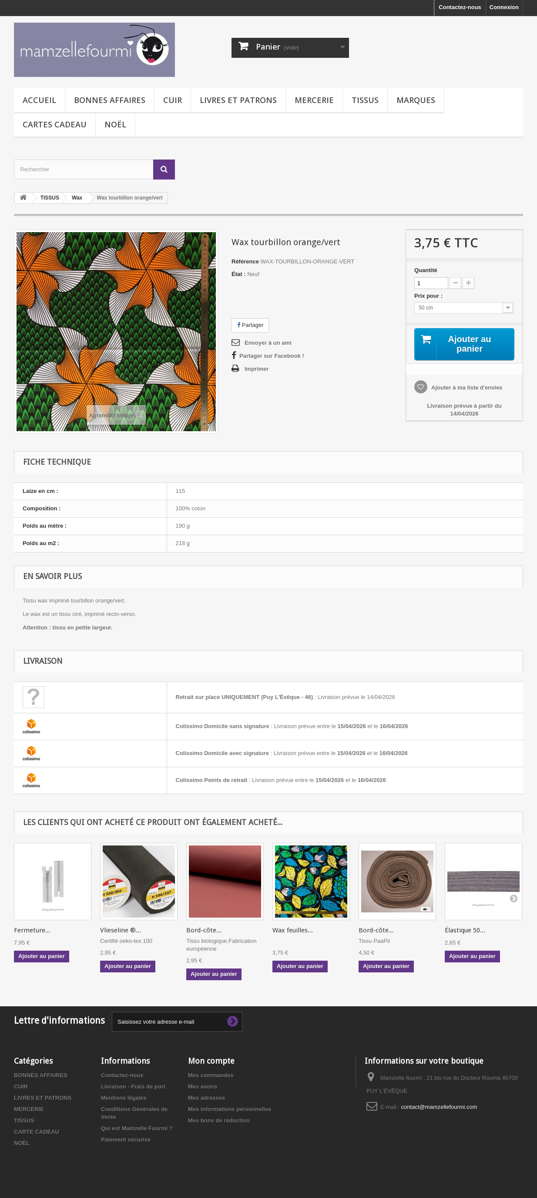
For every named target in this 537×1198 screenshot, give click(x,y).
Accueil (39, 100)
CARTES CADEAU (55, 124)
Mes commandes (211, 1075)
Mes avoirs (202, 1086)
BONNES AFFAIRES (109, 100)
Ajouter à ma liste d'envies (466, 387)
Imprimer (257, 369)
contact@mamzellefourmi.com (439, 1107)
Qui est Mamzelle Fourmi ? (137, 1128)
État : (239, 274)
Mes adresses (206, 1098)
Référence (245, 261)
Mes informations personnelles (229, 1109)
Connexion (504, 7)
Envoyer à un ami (268, 342)
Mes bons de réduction (219, 1120)
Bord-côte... (204, 930)
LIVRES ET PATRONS (238, 100)
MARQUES (415, 100)
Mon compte (211, 1060)
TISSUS (365, 100)
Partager (250, 325)
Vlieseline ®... (120, 930)
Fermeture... (32, 930)
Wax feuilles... (292, 930)
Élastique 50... (465, 930)
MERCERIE (314, 100)
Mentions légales (124, 1098)
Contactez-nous (460, 7)
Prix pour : (430, 296)
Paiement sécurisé (126, 1139)
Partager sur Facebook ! (271, 356)
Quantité (425, 270)
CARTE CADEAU (36, 1131)
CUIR (172, 100)
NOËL (115, 124)
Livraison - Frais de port (133, 1086)
